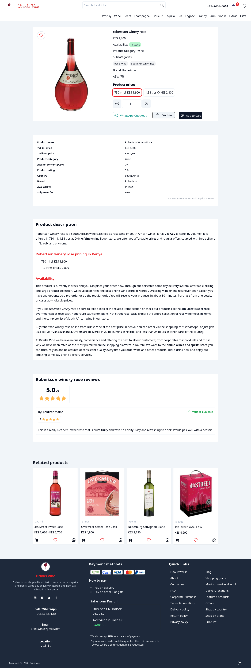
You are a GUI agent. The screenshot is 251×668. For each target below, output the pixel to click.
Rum (213, 16)
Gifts (243, 16)
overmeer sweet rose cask (53, 314)
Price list (211, 622)
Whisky (106, 16)
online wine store (123, 291)
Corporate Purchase (183, 597)
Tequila (170, 16)
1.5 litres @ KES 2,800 (159, 92)
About (174, 578)
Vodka (222, 16)
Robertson (129, 70)
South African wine (79, 318)
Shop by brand (215, 616)
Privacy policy (179, 622)
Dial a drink (175, 350)
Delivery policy (179, 609)
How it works (178, 572)
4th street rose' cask (123, 314)
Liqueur (158, 16)
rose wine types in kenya (195, 314)
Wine (117, 16)
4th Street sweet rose (195, 309)
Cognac (190, 16)
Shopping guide (216, 578)
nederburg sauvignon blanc (90, 314)
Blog (208, 572)
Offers (210, 603)
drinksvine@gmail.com (45, 629)
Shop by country (216, 609)
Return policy (179, 616)
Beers (127, 16)
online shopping (108, 345)
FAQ (173, 591)
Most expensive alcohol (221, 584)
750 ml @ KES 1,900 (127, 92)
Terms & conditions (182, 603)
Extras (233, 16)
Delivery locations (217, 591)
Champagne (142, 16)
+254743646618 (217, 6)
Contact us (177, 584)
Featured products (218, 597)
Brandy (202, 16)
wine (141, 51)
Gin (180, 16)
